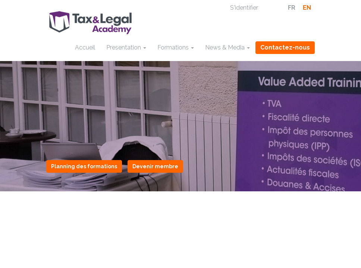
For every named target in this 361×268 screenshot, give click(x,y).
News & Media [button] (227, 47)
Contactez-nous (285, 47)
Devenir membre (155, 166)
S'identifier (244, 7)
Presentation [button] (126, 47)
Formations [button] (175, 47)
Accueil (85, 47)
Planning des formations (84, 166)
